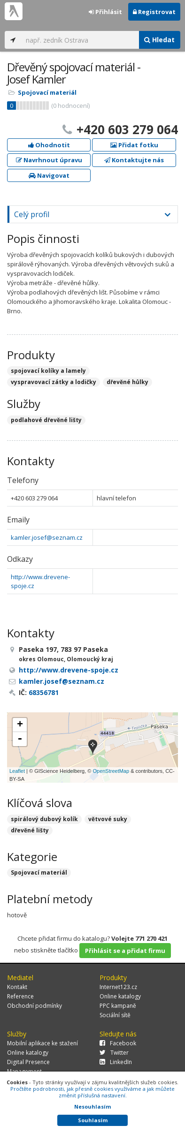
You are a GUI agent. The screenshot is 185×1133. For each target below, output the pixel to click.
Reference (20, 996)
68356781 (44, 692)
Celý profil (31, 214)
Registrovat (154, 12)
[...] (80, 40)
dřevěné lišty (30, 830)
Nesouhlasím (92, 1106)
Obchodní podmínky (34, 1006)
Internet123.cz (118, 987)
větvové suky (107, 819)
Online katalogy (120, 996)
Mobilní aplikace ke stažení (42, 1043)
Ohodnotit (49, 145)
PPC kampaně (118, 1006)
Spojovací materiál (47, 92)
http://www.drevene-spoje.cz (68, 669)
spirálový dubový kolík (44, 819)
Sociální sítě (115, 1015)
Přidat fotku (134, 145)
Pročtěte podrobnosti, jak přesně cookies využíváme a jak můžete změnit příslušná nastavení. (92, 1092)
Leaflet (17, 771)
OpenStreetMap (110, 771)
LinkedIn (116, 1062)
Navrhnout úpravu (49, 160)
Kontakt (17, 987)
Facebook (118, 1043)
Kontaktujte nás (134, 160)
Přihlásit (105, 12)
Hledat (159, 39)
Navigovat (49, 175)
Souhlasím (93, 1120)
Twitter (114, 1053)
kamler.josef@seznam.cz (47, 537)
